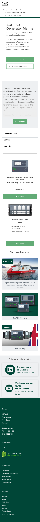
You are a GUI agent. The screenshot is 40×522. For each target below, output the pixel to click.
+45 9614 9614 (10, 431)
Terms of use (6, 482)
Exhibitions (5, 502)
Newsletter (5, 471)
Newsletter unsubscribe (10, 474)
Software (7, 140)
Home (5, 10)
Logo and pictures (8, 514)
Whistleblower (6, 476)
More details (20, 197)
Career (4, 505)
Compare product (18, 66)
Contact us (20, 59)
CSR (3, 447)
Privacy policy (7, 479)
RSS (7, 146)
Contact (4, 508)
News (4, 499)
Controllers (19, 10)
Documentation (10, 133)
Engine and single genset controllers (15, 12)
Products (11, 10)
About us (5, 496)
